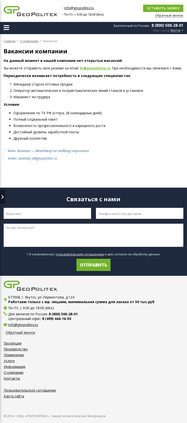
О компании (13, 372)
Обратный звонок (20, 333)
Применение (14, 355)
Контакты (12, 378)
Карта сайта (14, 396)
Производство (16, 349)
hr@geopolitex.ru (95, 68)
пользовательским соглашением (80, 254)
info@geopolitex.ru (79, 8)
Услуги (9, 360)
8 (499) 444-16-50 (56, 318)
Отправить (93, 265)
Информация (14, 366)
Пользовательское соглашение (30, 390)
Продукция (12, 343)
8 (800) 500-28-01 (167, 25)
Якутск (175, 30)
